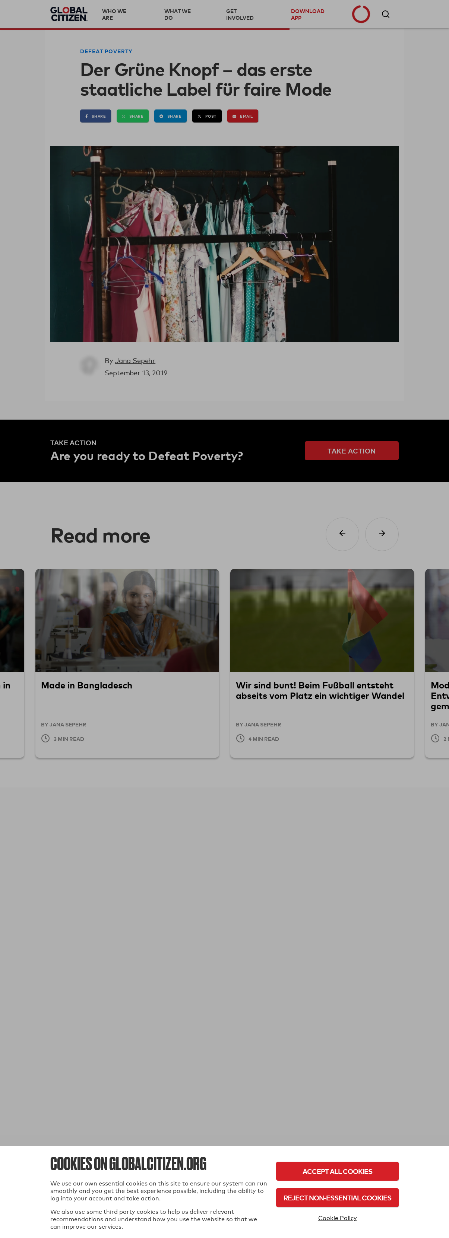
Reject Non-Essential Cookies (337, 1197)
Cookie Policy (337, 1218)
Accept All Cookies (337, 1171)
